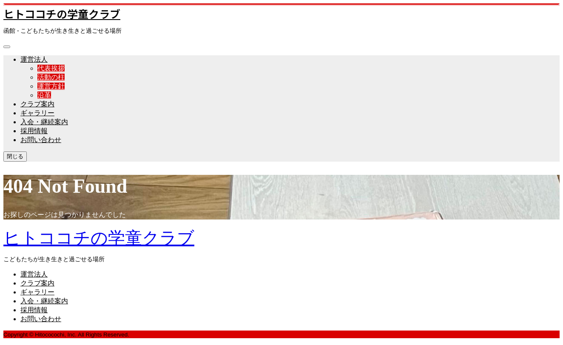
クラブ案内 (37, 104)
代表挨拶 (51, 68)
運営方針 (51, 86)
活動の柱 (51, 77)
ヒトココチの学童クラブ (61, 13)
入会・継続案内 (44, 121)
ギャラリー (37, 113)
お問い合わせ (40, 139)
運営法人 (34, 59)
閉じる (15, 156)
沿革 (44, 95)
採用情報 (34, 130)
